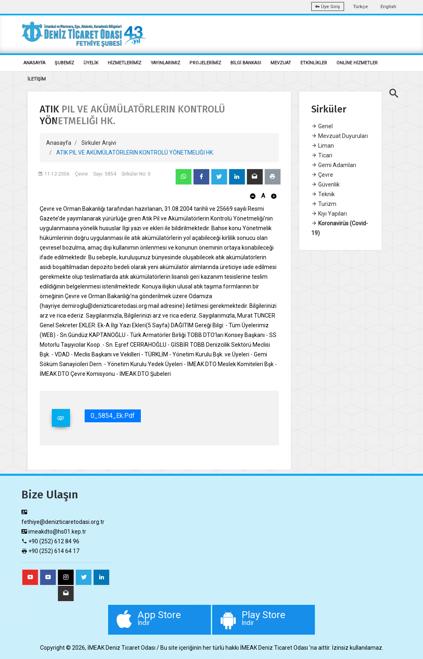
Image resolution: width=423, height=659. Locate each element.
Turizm (323, 204)
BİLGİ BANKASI (245, 63)
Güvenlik (325, 184)
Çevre (322, 175)
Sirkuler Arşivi (98, 143)
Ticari (321, 155)
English (388, 6)
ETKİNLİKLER (313, 63)
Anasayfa (58, 143)
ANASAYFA (34, 63)
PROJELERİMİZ (205, 63)
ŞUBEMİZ (64, 63)
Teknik (323, 194)
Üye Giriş (327, 6)
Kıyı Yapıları (329, 213)
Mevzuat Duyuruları (339, 136)
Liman (322, 145)
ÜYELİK (90, 63)
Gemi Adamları (333, 165)
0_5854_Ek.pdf (113, 416)
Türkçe (360, 6)
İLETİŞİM (37, 79)
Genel (322, 126)
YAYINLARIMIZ (165, 63)
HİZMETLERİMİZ (124, 63)
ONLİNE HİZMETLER (357, 63)
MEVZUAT (280, 63)
